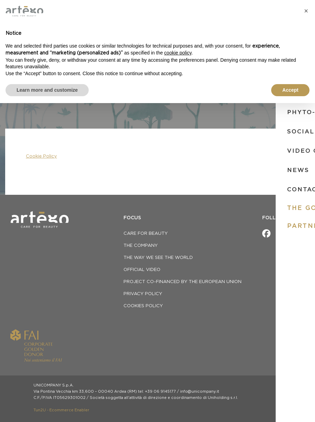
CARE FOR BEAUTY (146, 233)
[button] (306, 11)
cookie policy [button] (177, 53)
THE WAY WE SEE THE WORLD (158, 257)
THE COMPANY (141, 245)
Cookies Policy (143, 306)
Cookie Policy (41, 156)
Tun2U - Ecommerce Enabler (61, 410)
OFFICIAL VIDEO (142, 270)
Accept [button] (290, 90)
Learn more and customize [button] (47, 90)
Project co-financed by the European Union (183, 282)
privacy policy (143, 294)
